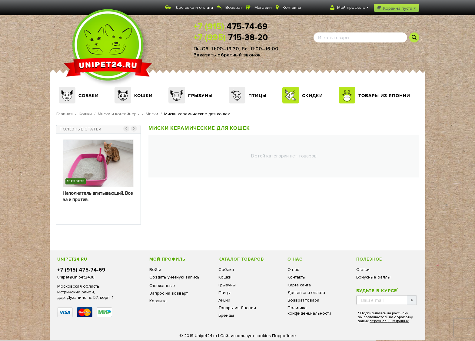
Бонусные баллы (373, 277)
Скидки (312, 95)
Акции (224, 300)
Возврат (233, 7)
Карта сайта (299, 285)
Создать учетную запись (174, 277)
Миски (152, 113)
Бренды (226, 315)
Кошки (143, 95)
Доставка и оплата (194, 7)
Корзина (158, 300)
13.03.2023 (75, 181)
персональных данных (389, 321)
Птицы (257, 95)
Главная (64, 113)
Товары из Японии (384, 95)
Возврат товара (303, 300)
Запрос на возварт (168, 293)
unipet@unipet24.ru (76, 277)
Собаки (88, 95)
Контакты (292, 7)
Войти (155, 269)
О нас (293, 269)
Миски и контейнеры (119, 113)
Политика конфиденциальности (309, 310)
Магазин (263, 7)
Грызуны (200, 95)
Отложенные (162, 285)
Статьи (363, 269)
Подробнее (284, 335)
